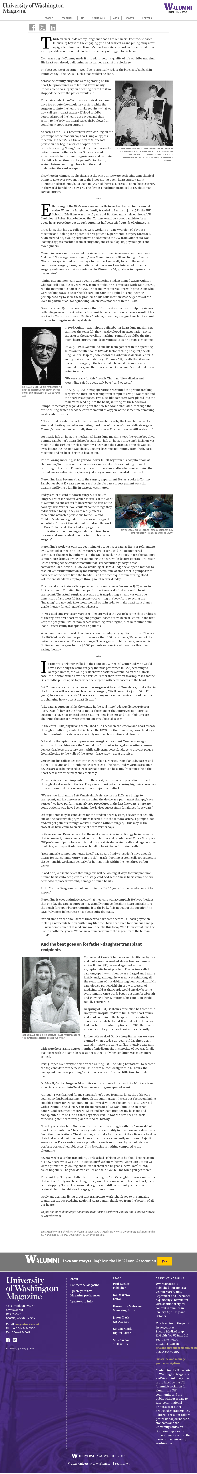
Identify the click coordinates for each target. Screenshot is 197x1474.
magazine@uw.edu (28, 1322)
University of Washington (98, 1456)
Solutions (98, 18)
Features (67, 18)
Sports (129, 18)
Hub (82, 18)
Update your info (81, 1299)
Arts (116, 18)
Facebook (9, 1337)
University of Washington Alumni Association (41, 1259)
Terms (31, 1346)
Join (165, 1261)
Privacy (23, 1346)
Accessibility (12, 1346)
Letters (147, 18)
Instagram (16, 1337)
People (49, 18)
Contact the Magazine (84, 1283)
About (74, 1277)
